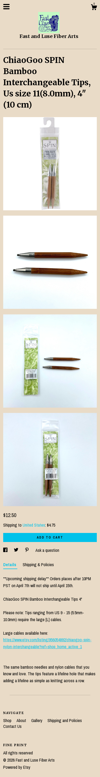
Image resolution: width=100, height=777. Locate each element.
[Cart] (94, 8)
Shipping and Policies (64, 720)
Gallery (37, 720)
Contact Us (12, 726)
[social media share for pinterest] (27, 550)
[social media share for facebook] (6, 550)
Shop (8, 720)
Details (10, 564)
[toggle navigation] (6, 6)
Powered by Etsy (16, 767)
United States (34, 525)
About (22, 720)
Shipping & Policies (38, 564)
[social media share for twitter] (16, 550)
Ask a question (47, 550)
